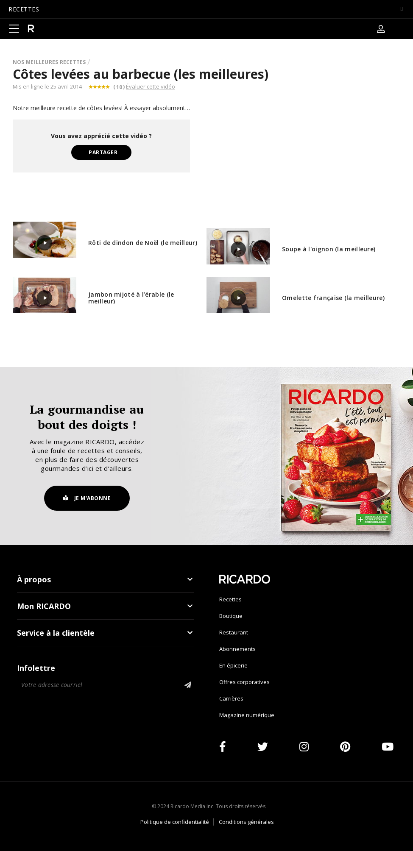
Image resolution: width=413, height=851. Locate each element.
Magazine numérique (246, 715)
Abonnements (237, 649)
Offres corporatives (244, 682)
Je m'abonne (87, 498)
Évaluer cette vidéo (150, 86)
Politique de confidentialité (174, 822)
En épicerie (233, 665)
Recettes (230, 599)
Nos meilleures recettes (49, 62)
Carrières (231, 698)
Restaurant (233, 632)
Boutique (231, 616)
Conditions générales (246, 822)
